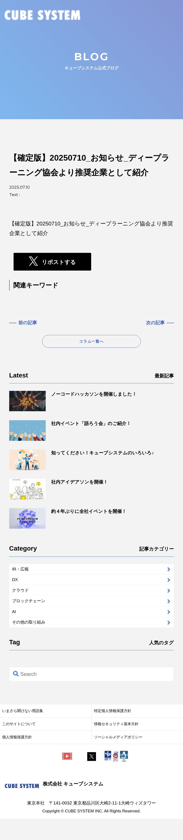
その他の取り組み (35, 642)
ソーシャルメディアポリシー (118, 758)
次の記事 (155, 322)
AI (15, 628)
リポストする (59, 262)
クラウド (24, 601)
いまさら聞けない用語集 (22, 732)
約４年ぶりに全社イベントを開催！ (68, 522)
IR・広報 (24, 574)
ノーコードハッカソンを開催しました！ (73, 404)
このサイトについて (19, 745)
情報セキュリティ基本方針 (116, 745)
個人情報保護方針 (17, 758)
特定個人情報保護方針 (112, 732)
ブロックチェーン (35, 615)
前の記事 (27, 322)
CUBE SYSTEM (42, 15)
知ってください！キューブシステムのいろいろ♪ (81, 463)
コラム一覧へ (91, 343)
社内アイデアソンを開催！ (58, 492)
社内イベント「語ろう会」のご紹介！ (70, 434)
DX (16, 587)
